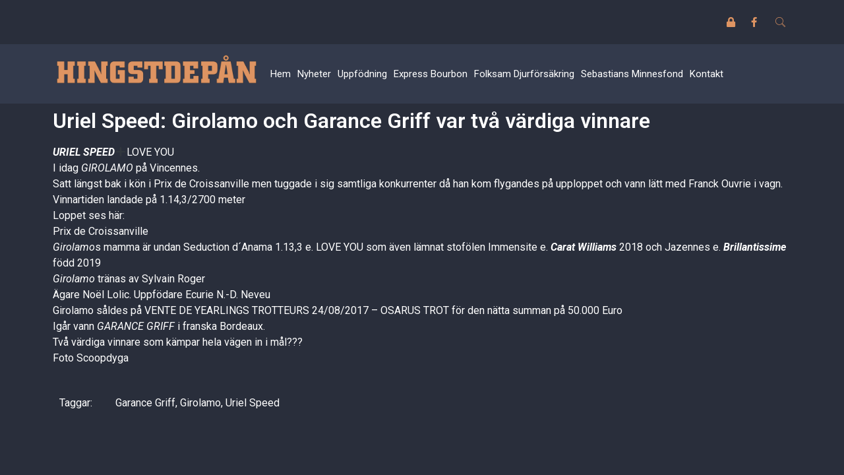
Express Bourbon (430, 74)
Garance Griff (145, 402)
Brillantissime (754, 247)
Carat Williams (584, 247)
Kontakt (706, 74)
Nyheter (314, 74)
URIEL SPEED (84, 152)
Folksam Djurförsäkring (524, 74)
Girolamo (200, 402)
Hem (280, 74)
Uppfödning (362, 74)
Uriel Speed (253, 402)
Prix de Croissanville (100, 231)
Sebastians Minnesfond (632, 74)
